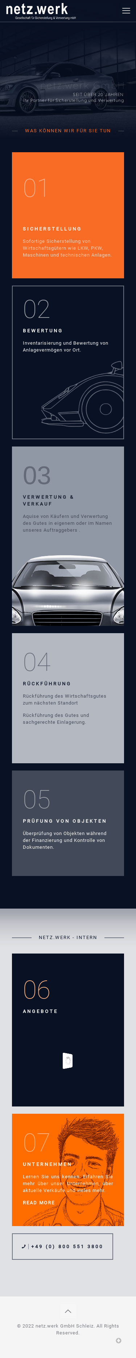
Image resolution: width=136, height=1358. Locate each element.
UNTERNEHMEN (47, 1164)
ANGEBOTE (40, 1011)
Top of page (118, 1341)
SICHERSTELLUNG (52, 229)
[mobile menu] (126, 11)
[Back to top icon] (68, 1311)
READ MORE (39, 1202)
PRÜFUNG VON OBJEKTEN (65, 821)
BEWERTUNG (43, 330)
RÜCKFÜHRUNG (47, 683)
